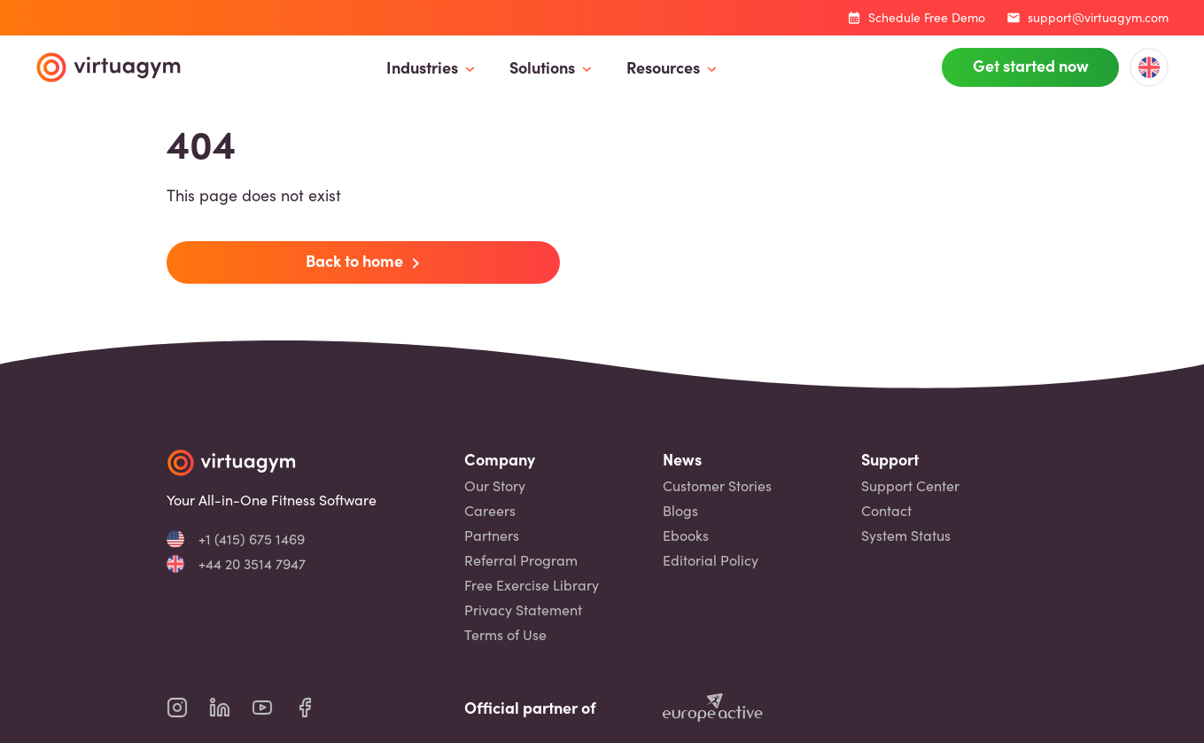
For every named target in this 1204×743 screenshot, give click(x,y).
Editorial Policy (710, 560)
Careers (490, 511)
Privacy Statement (523, 610)
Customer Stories (717, 486)
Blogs (680, 511)
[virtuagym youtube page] (273, 707)
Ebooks (686, 535)
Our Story (494, 486)
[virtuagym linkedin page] (230, 707)
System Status (906, 535)
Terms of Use (505, 635)
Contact (886, 511)
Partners (491, 535)
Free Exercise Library (531, 585)
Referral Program (521, 560)
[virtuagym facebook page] (315, 707)
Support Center (910, 486)
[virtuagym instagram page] (188, 707)
